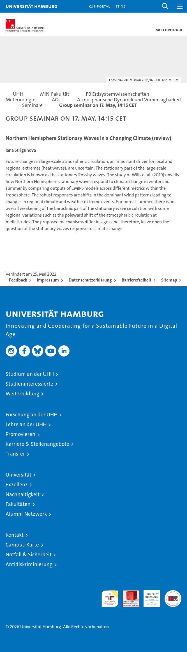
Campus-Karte (22, 544)
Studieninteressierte (29, 383)
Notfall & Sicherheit (29, 554)
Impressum (48, 280)
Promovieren (20, 434)
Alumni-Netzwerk (26, 513)
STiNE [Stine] (120, 6)
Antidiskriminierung (29, 564)
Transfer (15, 453)
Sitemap (169, 280)
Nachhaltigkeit (23, 494)
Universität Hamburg (31, 6)
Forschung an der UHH (31, 414)
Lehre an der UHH (26, 424)
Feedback (18, 280)
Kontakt (15, 534)
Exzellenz (17, 484)
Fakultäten (18, 504)
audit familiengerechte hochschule (109, 598)
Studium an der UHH (30, 373)
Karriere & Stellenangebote (37, 443)
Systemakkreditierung (173, 593)
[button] (165, 6)
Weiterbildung (22, 393)
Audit (128, 593)
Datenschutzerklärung (90, 280)
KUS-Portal (99, 6)
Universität (18, 474)
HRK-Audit (149, 596)
